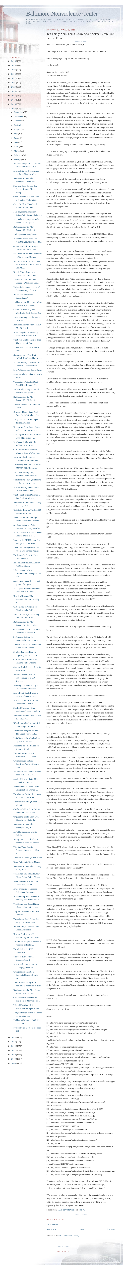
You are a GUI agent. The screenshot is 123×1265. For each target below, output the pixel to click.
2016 (13, 104)
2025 (13, 65)
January (17, 159)
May (16, 142)
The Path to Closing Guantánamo (27, 857)
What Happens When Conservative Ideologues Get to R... (27, 573)
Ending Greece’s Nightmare (25, 234)
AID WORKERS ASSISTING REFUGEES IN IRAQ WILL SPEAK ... (27, 264)
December (18, 112)
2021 (13, 82)
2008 (13, 1063)
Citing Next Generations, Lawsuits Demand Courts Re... (25, 975)
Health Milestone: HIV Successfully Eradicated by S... (26, 599)
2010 (13, 1054)
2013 (13, 1041)
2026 (13, 61)
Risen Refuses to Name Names (26, 862)
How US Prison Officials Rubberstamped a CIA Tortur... (24, 677)
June (16, 138)
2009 (13, 1059)
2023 (13, 74)
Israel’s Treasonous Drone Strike (27, 370)
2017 (13, 100)
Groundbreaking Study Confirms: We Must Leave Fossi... (26, 764)
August (17, 129)
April (16, 146)
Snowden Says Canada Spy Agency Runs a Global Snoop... (25, 189)
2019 (13, 91)
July (16, 133)
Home (81, 1229)
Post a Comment (52, 1225)
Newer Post (52, 1229)
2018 (13, 95)
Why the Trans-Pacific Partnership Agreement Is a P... (26, 850)
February (18, 155)
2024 (13, 69)
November (19, 116)
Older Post (110, 1229)
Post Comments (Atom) (68, 1235)
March (17, 151)
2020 (13, 87)
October (17, 120)
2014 (13, 1037)
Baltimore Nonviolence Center (62, 13)
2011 (13, 1050)
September (19, 125)
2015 (13, 108)
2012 (13, 1046)
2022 (13, 78)
